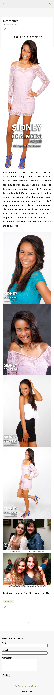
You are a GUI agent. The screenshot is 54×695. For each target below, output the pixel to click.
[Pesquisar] (50, 4)
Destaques (8, 601)
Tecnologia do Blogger (27, 686)
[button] (4, 29)
